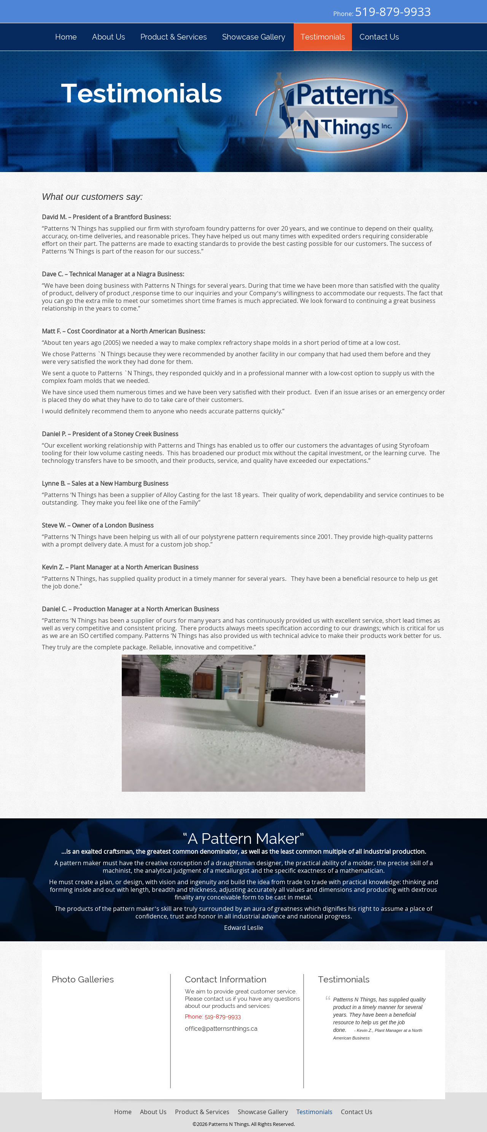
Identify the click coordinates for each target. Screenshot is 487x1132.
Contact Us (356, 1112)
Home (123, 1112)
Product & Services (202, 1112)
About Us (153, 1112)
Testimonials (343, 979)
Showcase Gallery (263, 1112)
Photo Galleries (83, 979)
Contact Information (225, 979)
